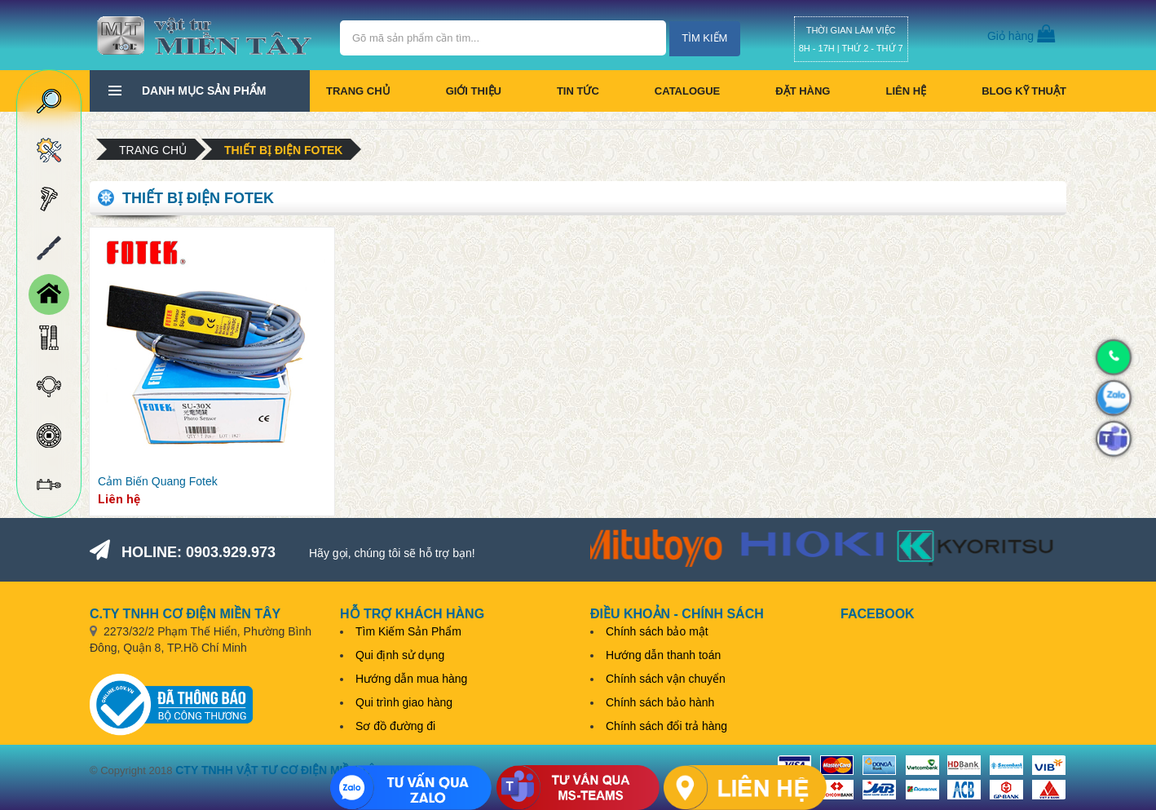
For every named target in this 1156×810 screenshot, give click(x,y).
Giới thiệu (473, 91)
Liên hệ (905, 91)
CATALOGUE (687, 91)
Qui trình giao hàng (403, 702)
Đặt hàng (802, 91)
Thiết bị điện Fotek (283, 150)
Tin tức (578, 91)
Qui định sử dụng (399, 655)
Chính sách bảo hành (660, 702)
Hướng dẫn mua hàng (411, 678)
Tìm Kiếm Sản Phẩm (408, 631)
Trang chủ (358, 91)
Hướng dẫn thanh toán (663, 655)
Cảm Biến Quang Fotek (158, 481)
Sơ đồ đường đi (395, 726)
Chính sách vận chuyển (666, 678)
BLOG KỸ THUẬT (1024, 91)
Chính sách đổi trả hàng (666, 726)
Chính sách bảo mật (657, 631)
